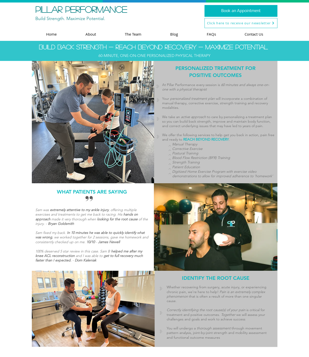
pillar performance (81, 9)
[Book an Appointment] (240, 11)
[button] (240, 23)
